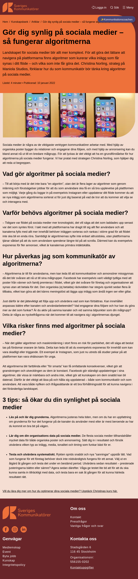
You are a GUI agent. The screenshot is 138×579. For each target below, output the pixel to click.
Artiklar (35, 21)
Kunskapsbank (19, 21)
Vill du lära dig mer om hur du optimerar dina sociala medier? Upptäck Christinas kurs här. (60, 491)
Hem (5, 21)
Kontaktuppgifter (82, 567)
